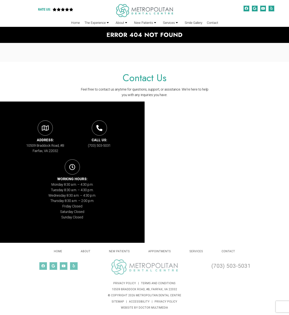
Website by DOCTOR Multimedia (144, 307)
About (120, 23)
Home (75, 23)
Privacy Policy (124, 283)
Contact (212, 23)
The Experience (95, 23)
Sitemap (118, 301)
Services (169, 23)
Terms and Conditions (158, 283)
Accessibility (139, 301)
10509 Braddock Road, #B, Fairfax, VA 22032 (144, 289)
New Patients (143, 23)
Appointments (159, 251)
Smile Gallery (193, 23)
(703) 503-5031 (99, 145)
